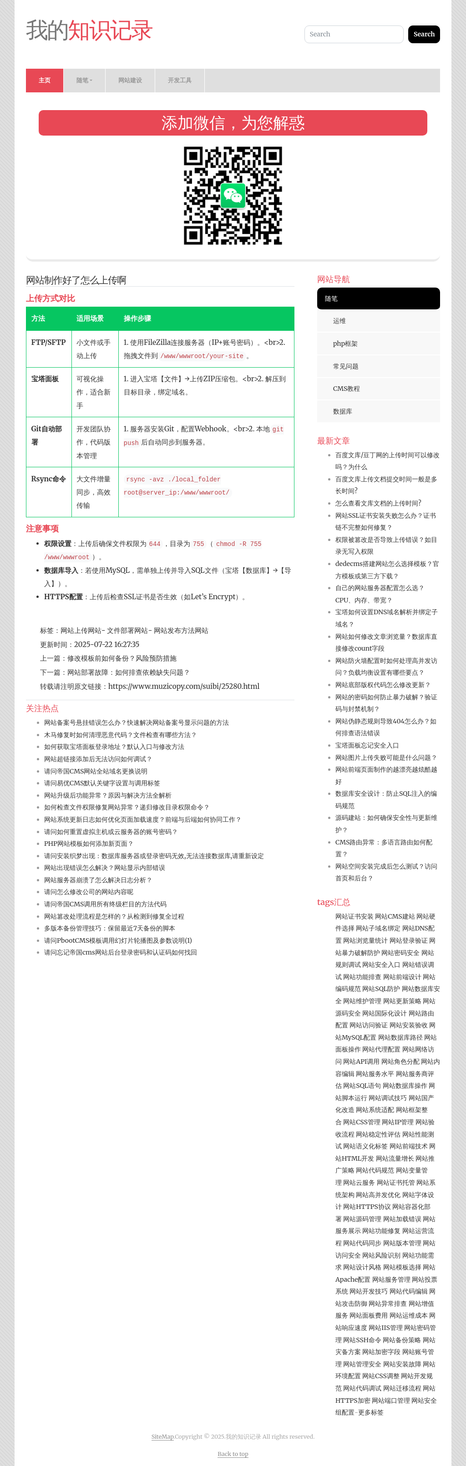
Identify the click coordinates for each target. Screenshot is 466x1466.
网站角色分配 (400, 1061)
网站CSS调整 (381, 1376)
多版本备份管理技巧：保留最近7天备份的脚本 (109, 928)
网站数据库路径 (400, 1037)
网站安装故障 (402, 1364)
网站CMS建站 (395, 916)
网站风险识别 (381, 1255)
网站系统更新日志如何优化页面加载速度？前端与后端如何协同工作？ (143, 819)
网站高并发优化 (378, 1195)
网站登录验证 (409, 940)
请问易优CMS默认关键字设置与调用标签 (102, 783)
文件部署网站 (127, 630)
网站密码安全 (400, 953)
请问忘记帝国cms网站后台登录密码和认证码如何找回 (120, 952)
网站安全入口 (381, 964)
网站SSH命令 (362, 1340)
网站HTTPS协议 (367, 1207)
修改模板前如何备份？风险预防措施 (122, 658)
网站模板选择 (402, 1267)
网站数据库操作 (405, 1086)
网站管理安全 (362, 1364)
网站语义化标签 (365, 1146)
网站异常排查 (388, 1303)
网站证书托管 (396, 1182)
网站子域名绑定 (378, 928)
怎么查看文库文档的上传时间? (378, 503)
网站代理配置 (381, 1049)
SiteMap (163, 1436)
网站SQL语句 (362, 1086)
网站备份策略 (402, 1340)
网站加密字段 (381, 1352)
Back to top (233, 1454)
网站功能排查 (362, 977)
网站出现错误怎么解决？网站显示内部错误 (104, 868)
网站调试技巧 (388, 1098)
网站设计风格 (362, 1267)
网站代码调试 (362, 1388)
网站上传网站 (81, 630)
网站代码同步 (362, 1243)
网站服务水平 (375, 1074)
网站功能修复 (381, 1231)
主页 (45, 80)
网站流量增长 (395, 1158)
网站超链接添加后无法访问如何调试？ (98, 759)
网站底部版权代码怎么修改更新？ (383, 685)
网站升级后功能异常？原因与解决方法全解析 (108, 795)
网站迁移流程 (402, 1388)
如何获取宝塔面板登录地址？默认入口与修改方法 (114, 747)
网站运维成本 (409, 1315)
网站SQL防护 (381, 989)
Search (424, 34)
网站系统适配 (375, 1110)
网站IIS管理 (385, 1328)
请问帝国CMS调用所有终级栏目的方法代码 (105, 904)
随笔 (331, 298)
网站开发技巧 (369, 1291)
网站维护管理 (362, 1001)
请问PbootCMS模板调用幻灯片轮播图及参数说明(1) (118, 940)
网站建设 (130, 80)
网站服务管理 (391, 1279)
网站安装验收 (409, 1025)
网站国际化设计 (384, 1013)
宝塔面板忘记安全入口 (367, 745)
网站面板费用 (369, 1315)
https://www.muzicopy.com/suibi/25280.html (184, 686)
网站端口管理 (391, 1400)
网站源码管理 (362, 1219)
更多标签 (371, 1412)
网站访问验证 (369, 1025)
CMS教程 (346, 388)
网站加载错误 (402, 1219)
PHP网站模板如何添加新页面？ (89, 843)
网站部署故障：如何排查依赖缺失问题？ (128, 672)
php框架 (345, 343)
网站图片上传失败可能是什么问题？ (386, 757)
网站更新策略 (402, 1001)
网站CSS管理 (361, 1122)
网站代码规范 (375, 1170)
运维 (339, 321)
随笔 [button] (82, 80)
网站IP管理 (398, 1122)
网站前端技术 (409, 1146)
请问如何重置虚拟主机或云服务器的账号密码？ (111, 832)
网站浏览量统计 (365, 940)
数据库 (342, 411)
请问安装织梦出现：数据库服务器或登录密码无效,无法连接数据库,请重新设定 (154, 856)
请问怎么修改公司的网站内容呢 (88, 892)
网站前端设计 (402, 977)
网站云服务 (359, 1182)
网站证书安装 (354, 916)
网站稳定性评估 (378, 1134)
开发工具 (180, 80)
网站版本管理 (402, 1243)
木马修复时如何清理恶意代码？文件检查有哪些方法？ (120, 735)
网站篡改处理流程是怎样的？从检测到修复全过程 (114, 916)
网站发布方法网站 (180, 630)
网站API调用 (361, 1061)
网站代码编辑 (409, 1291)
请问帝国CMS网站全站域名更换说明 (95, 771)
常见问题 (346, 366)
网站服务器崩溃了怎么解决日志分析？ (98, 880)
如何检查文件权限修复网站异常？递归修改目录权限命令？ (127, 807)
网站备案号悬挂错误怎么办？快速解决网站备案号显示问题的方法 (136, 722)
